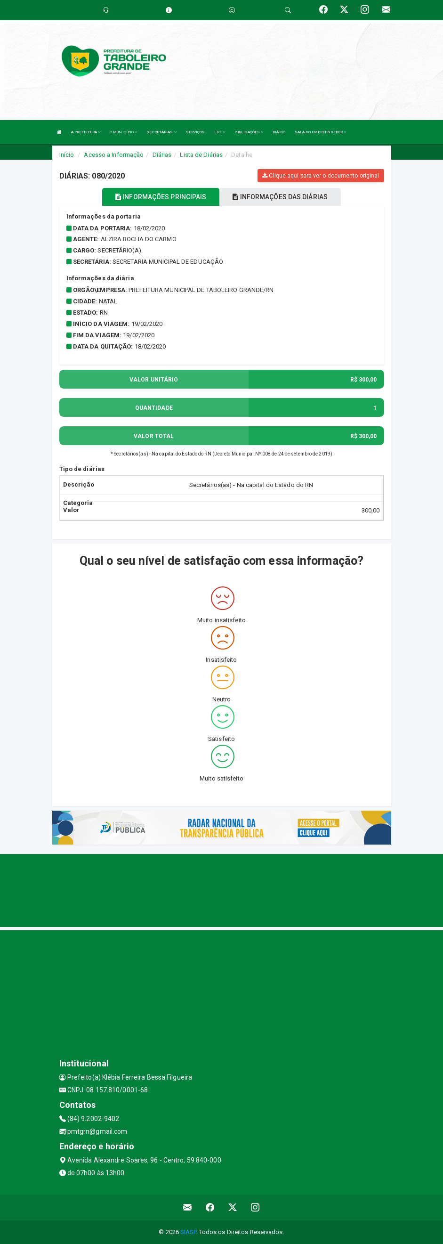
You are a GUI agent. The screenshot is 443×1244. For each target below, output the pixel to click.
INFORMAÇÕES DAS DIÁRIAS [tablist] (280, 197)
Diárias (162, 154)
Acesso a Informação (114, 154)
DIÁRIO (279, 132)
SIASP (188, 1232)
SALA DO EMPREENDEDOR (320, 132)
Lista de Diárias (201, 154)
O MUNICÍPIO (123, 132)
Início (66, 154)
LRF (219, 132)
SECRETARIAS (161, 132)
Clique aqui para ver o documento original (320, 175)
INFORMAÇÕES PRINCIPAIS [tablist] (160, 197)
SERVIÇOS (195, 132)
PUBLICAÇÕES (248, 132)
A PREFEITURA (85, 132)
